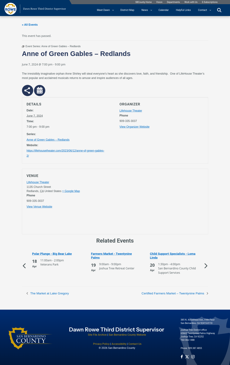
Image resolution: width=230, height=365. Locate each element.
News (144, 10)
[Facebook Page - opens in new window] (182, 354)
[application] (161, 202)
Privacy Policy (101, 341)
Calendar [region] (164, 10)
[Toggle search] (219, 10)
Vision (159, 2)
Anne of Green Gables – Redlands (48, 139)
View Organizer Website (135, 126)
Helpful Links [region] (183, 10)
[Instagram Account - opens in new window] (193, 354)
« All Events (30, 24)
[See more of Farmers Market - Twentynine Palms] (115, 256)
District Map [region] (127, 10)
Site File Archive (97, 332)
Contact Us (135, 341)
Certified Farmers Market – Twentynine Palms (173, 293)
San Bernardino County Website (127, 332)
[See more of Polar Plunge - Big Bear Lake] (56, 254)
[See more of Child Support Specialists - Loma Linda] (174, 256)
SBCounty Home (143, 2)
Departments (173, 2)
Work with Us (191, 2)
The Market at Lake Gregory (49, 293)
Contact (202, 10)
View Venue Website (39, 206)
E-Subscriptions (209, 2)
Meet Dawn (103, 10)
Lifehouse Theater (131, 110)
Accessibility (119, 341)
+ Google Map (71, 191)
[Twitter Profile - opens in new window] (187, 355)
